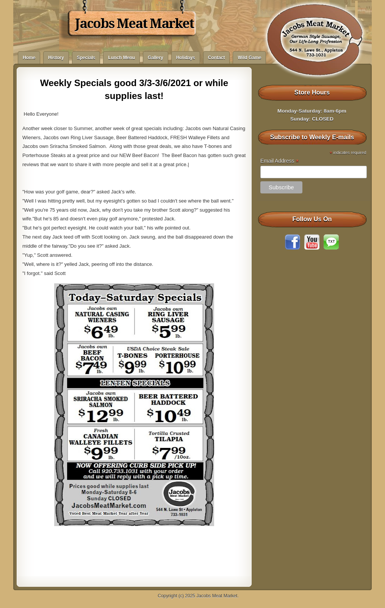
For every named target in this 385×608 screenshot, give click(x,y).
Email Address (279, 161)
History (56, 57)
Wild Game (249, 57)
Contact (216, 57)
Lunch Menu (121, 57)
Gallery (155, 57)
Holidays (185, 57)
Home (29, 57)
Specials (86, 57)
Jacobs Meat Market (134, 23)
